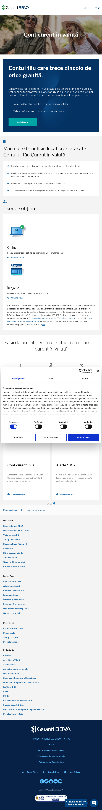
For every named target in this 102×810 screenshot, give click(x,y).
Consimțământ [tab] (18, 378)
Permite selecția (50, 437)
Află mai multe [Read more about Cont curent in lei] (16, 494)
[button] (48, 504)
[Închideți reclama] (98, 371)
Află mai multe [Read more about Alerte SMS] (65, 494)
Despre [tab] (84, 378)
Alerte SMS (65, 465)
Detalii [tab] (51, 378)
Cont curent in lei (21, 465)
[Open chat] (94, 803)
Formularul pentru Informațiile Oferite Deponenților (52, 318)
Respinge (18, 437)
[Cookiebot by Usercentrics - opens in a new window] (80, 371)
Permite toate (83, 437)
